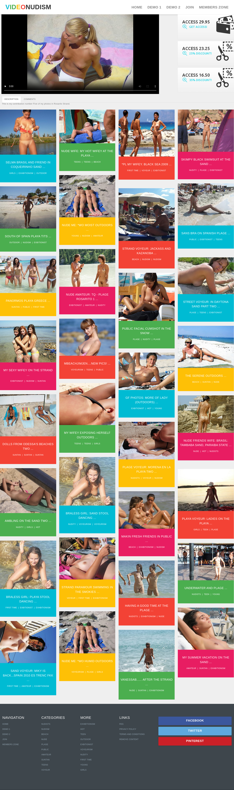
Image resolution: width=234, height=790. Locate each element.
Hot (154, 419)
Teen (212, 545)
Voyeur (150, 175)
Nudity (200, 170)
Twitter (195, 730)
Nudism (88, 238)
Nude (224, 391)
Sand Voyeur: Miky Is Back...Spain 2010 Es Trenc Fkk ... (28, 696)
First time (137, 175)
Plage (210, 170)
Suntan (15, 313)
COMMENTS (30, 99)
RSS (121, 724)
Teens (79, 162)
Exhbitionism (26, 173)
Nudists (221, 468)
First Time (86, 760)
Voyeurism (79, 379)
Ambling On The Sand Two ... (28, 536)
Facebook (195, 720)
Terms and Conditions (132, 734)
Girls (12, 173)
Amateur (100, 238)
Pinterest (195, 741)
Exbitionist (164, 175)
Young (78, 238)
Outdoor (41, 173)
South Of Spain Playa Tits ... (28, 239)
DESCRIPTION (11, 99)
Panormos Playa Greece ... (28, 306)
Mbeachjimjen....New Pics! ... (89, 372)
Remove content (128, 739)
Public (200, 247)
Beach (99, 162)
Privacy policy (127, 729)
